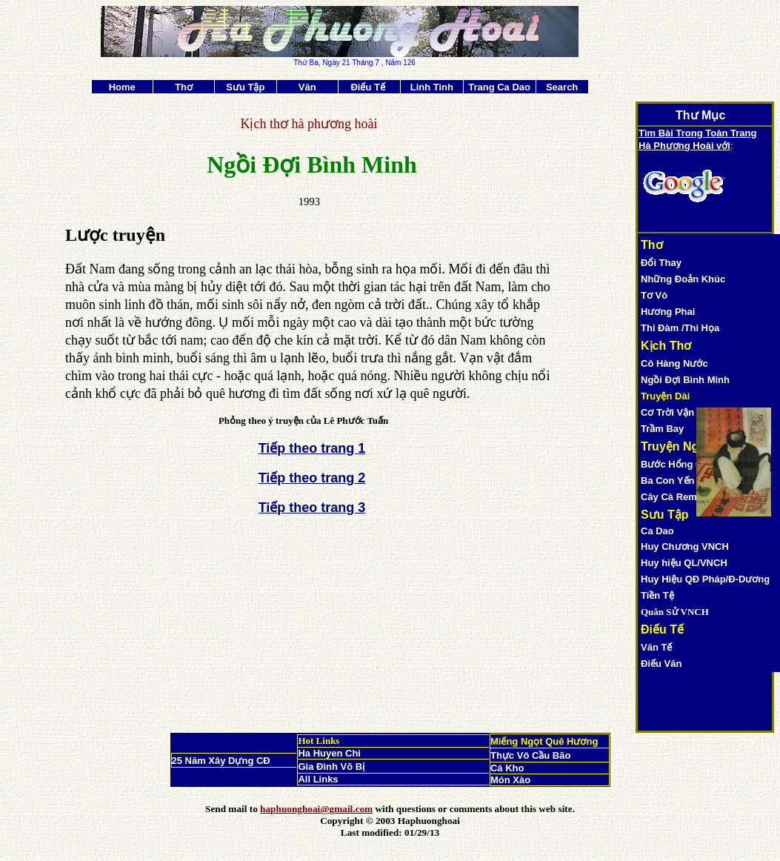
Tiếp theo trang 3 (312, 507)
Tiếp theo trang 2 (312, 478)
